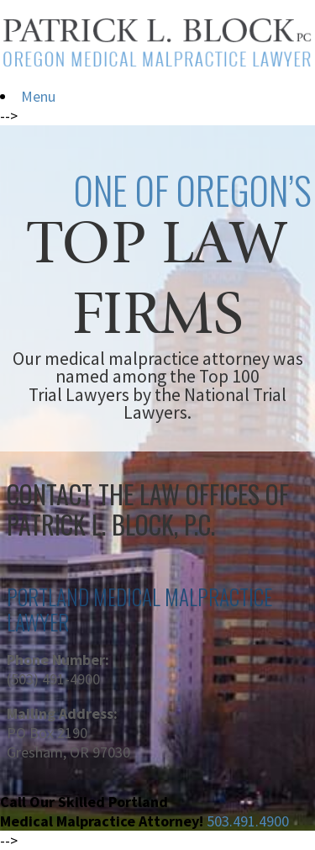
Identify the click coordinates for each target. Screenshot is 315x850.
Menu (38, 96)
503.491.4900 (248, 821)
